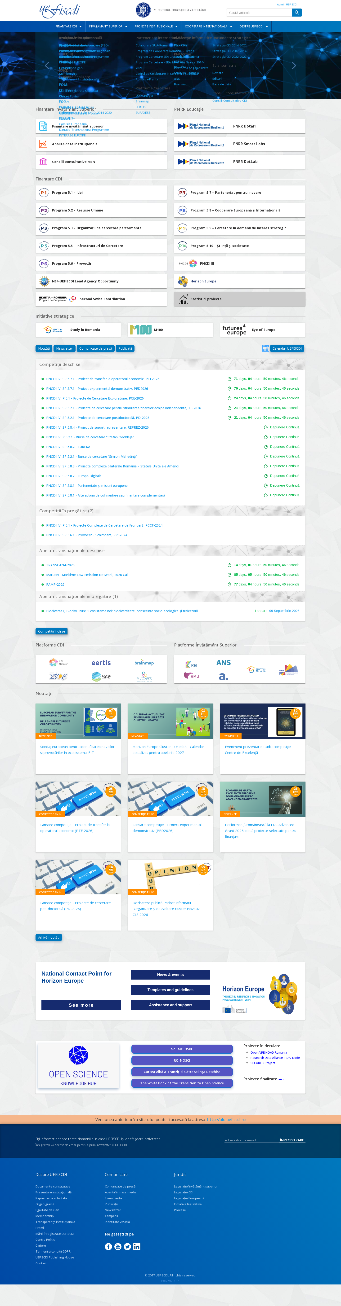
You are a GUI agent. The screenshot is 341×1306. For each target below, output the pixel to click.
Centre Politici (45, 1239)
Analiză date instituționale (75, 144)
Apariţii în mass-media (120, 1192)
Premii (40, 1228)
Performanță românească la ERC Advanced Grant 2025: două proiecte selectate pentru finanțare (260, 830)
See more (81, 1005)
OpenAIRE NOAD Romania (269, 1052)
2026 (296, 611)
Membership (45, 1216)
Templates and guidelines (170, 990)
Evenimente (113, 1198)
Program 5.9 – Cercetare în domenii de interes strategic (231, 228)
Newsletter (64, 348)
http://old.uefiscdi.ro (226, 1119)
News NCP (45, 736)
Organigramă (45, 1204)
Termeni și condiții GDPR (53, 1251)
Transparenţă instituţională (55, 1222)
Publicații (125, 348)
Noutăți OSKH (182, 1049)
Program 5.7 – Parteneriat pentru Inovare (218, 192)
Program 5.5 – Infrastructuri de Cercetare (80, 246)
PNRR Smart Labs (249, 143)
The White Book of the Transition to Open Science (182, 1083)
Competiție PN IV (50, 814)
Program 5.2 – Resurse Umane (70, 210)
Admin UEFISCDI (287, 4)
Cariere (41, 1245)
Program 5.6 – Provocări (65, 263)
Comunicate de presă (95, 348)
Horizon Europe (203, 281)
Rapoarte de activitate (51, 1198)
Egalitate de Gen (47, 1210)
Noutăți (44, 348)
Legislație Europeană (189, 1198)
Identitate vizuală (117, 1222)
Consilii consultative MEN (73, 161)
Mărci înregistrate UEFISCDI (55, 1233)
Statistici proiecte (200, 299)
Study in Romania (69, 330)
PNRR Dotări (244, 126)
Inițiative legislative (188, 1204)
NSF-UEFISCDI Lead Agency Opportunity (85, 281)
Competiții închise (51, 631)
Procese (180, 1210)
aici (281, 1079)
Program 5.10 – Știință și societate (212, 246)
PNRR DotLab (245, 161)
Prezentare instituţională (54, 1192)
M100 (146, 329)
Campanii (111, 1216)
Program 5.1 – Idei (60, 192)
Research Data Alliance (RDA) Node (275, 1057)
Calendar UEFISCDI (287, 348)
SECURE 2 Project (263, 1063)
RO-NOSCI (182, 1060)
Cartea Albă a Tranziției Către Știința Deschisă (182, 1071)
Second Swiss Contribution (81, 299)
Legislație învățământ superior (196, 1186)
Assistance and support (170, 1005)
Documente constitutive (53, 1186)
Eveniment (231, 736)
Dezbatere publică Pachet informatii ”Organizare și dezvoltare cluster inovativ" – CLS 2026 (168, 908)
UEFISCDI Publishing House (55, 1257)
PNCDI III (195, 263)
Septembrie (282, 611)
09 (271, 611)
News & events (170, 975)
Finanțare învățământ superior (78, 126)
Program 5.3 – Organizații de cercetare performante (90, 228)
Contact (41, 1263)
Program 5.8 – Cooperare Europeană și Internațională (228, 210)
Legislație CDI (183, 1192)
